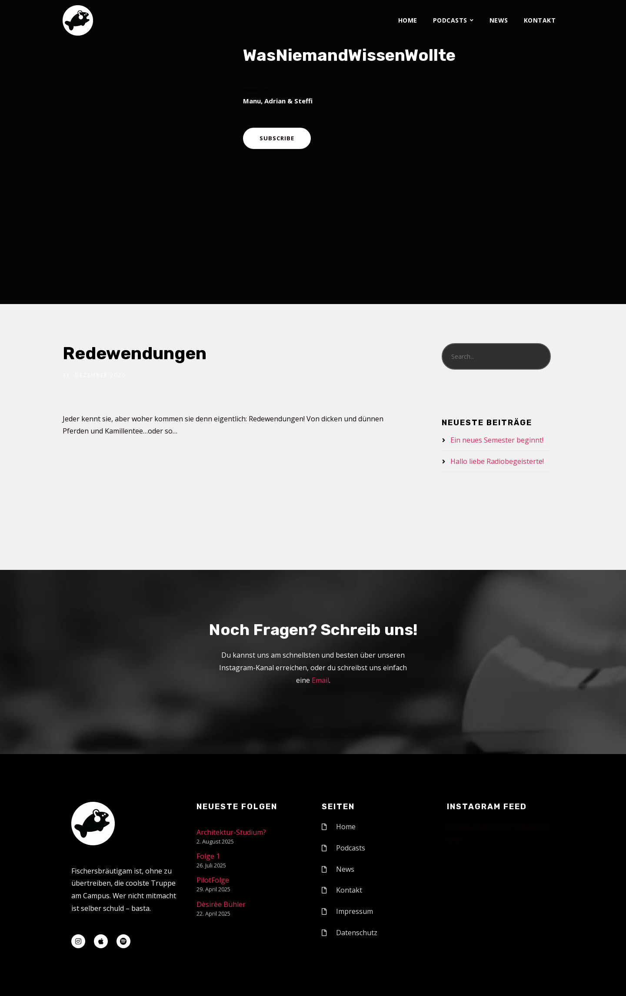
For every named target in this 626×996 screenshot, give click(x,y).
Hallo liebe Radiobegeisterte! (497, 461)
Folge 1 (208, 856)
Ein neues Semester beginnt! (496, 440)
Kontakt (540, 20)
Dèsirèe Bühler (221, 904)
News (498, 20)
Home (407, 20)
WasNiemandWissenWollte (349, 55)
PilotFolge (212, 880)
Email (320, 680)
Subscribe (277, 138)
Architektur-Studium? (231, 832)
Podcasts (450, 20)
